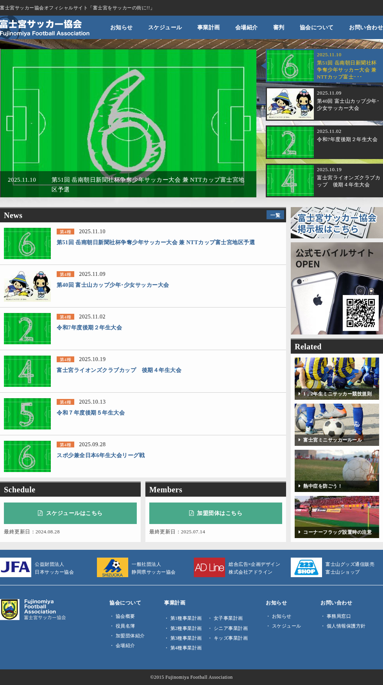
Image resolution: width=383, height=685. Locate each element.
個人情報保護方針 (346, 626)
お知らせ (121, 27)
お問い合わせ (366, 27)
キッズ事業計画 (231, 638)
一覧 (275, 215)
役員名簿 (125, 626)
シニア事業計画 (231, 628)
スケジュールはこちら (70, 513)
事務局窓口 (339, 616)
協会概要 (125, 616)
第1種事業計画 (186, 618)
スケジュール (165, 27)
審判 (279, 27)
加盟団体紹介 (130, 635)
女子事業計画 (228, 618)
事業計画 (208, 27)
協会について (317, 27)
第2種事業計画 (186, 628)
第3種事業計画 (186, 638)
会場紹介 (246, 27)
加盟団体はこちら (216, 513)
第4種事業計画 (186, 648)
